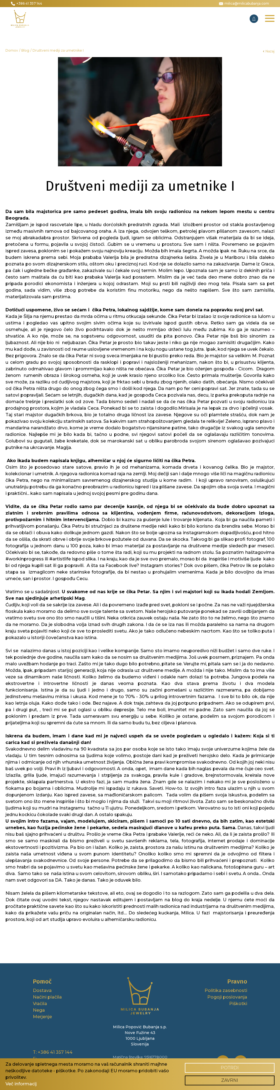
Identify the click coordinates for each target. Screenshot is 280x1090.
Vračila (40, 1003)
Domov (11, 50)
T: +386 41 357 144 (52, 1052)
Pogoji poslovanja (227, 997)
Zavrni (229, 1080)
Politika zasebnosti (226, 990)
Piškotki (238, 1003)
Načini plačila (47, 997)
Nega (39, 1010)
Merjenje (42, 1016)
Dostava (42, 990)
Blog (25, 50)
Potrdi (230, 1067)
